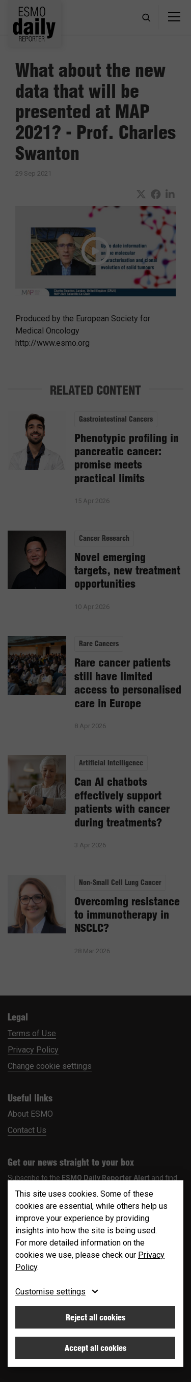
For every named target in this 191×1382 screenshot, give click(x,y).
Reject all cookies (95, 1317)
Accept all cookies (95, 1348)
